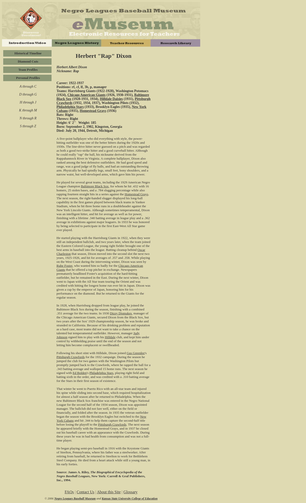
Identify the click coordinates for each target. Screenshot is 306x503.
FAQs (69, 492)
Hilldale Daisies (111, 99)
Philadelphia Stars (70, 107)
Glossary (130, 492)
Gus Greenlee (136, 353)
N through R (28, 118)
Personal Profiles (28, 78)
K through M (28, 110)
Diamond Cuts (28, 61)
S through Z (28, 126)
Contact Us (85, 492)
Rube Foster (64, 266)
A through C (28, 86)
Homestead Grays (93, 111)
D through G (28, 94)
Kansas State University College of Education (130, 498)
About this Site (109, 492)
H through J (28, 102)
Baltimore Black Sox (95, 186)
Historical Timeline (27, 53)
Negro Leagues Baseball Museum (75, 498)
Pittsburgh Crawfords (70, 357)
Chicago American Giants (86, 95)
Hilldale (110, 337)
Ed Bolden (80, 373)
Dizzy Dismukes (121, 313)
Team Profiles (28, 69)
